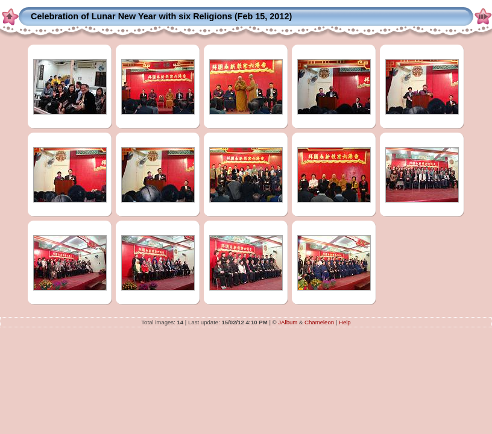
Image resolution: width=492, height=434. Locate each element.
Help (345, 322)
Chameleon (319, 322)
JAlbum (287, 322)
